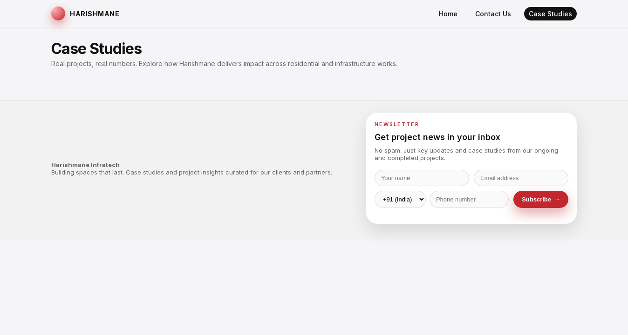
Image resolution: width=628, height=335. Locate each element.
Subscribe (541, 199)
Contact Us (493, 14)
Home (448, 14)
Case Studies (550, 14)
